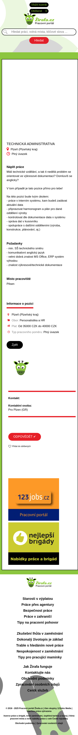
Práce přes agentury (37, 604)
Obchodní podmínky (37, 678)
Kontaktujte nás (37, 672)
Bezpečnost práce (37, 610)
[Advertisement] (36, 103)
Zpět (15, 344)
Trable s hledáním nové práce (39, 645)
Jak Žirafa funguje (37, 666)
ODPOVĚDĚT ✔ (24, 436)
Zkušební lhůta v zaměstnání (40, 633)
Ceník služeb (37, 690)
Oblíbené (39, 11)
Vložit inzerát (39, 4)
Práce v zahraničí (37, 616)
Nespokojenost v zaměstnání (40, 651)
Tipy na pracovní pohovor (37, 622)
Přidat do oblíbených (21, 446)
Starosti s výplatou (38, 598)
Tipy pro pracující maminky (40, 657)
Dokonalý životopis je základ (40, 639)
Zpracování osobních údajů (38, 684)
